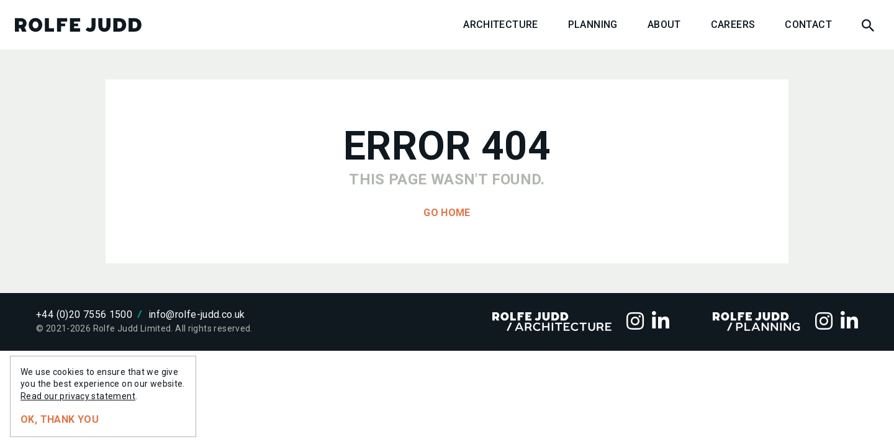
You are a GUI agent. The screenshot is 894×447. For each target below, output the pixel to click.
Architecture (500, 24)
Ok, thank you (59, 419)
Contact (808, 24)
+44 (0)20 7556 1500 (84, 314)
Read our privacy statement (77, 396)
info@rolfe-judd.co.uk (196, 314)
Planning (593, 24)
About (664, 24)
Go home (447, 213)
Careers (733, 24)
